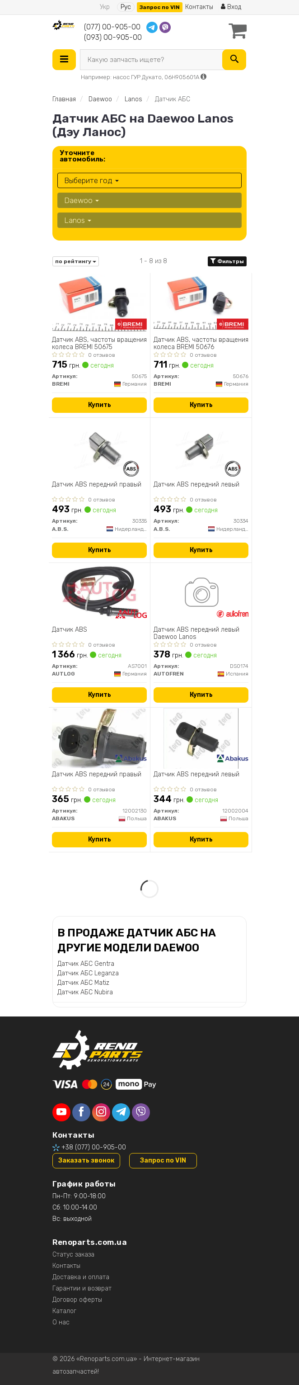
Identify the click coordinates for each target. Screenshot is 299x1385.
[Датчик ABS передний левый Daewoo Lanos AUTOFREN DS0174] (201, 593)
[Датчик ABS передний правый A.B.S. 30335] (99, 448)
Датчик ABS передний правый (96, 484)
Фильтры (227, 261)
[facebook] (81, 1112)
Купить (99, 405)
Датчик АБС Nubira (85, 992)
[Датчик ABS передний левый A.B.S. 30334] (201, 448)
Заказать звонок (86, 1160)
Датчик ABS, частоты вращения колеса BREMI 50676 (201, 343)
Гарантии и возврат (82, 1288)
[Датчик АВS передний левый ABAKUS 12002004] (201, 738)
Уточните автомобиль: (82, 156)
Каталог (64, 1311)
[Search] (234, 59)
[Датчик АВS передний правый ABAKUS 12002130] (99, 738)
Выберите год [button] (91, 180)
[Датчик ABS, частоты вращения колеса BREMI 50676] (201, 303)
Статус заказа (73, 1254)
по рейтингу (75, 261)
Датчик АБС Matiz (83, 983)
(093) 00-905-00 (113, 37)
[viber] (141, 1112)
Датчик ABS (69, 629)
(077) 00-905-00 (112, 27)
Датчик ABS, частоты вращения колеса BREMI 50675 (99, 343)
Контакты (199, 7)
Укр (105, 7)
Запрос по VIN (160, 7)
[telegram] (121, 1112)
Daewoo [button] (81, 200)
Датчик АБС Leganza (88, 973)
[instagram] (101, 1112)
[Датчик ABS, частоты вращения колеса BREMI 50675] (99, 303)
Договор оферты (77, 1300)
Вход (231, 7)
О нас (61, 1322)
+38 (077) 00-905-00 (93, 1147)
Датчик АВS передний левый (196, 774)
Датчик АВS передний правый (96, 774)
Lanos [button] (77, 220)
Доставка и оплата (80, 1277)
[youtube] (61, 1112)
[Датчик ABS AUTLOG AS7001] (99, 593)
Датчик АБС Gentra (85, 964)
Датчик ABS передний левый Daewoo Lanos (196, 633)
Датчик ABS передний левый (196, 484)
